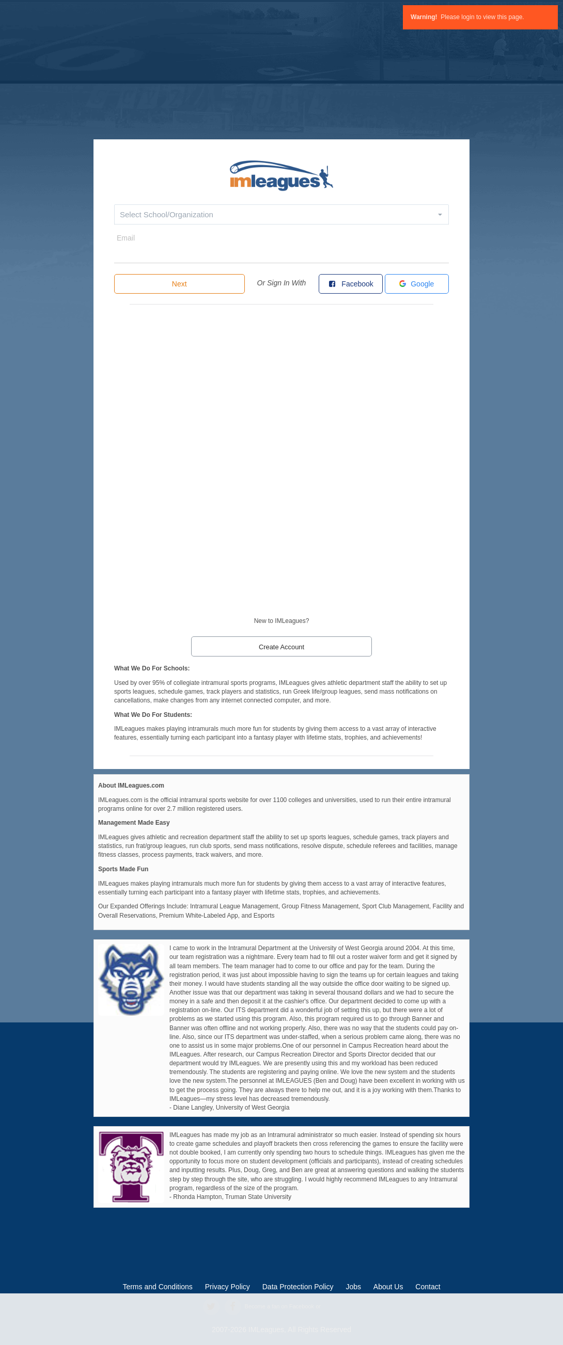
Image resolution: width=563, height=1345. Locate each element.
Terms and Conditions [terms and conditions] (157, 1287)
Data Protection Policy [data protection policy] (298, 1287)
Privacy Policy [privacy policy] (227, 1287)
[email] (281, 253)
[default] (281, 174)
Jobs (353, 1287)
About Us (388, 1287)
